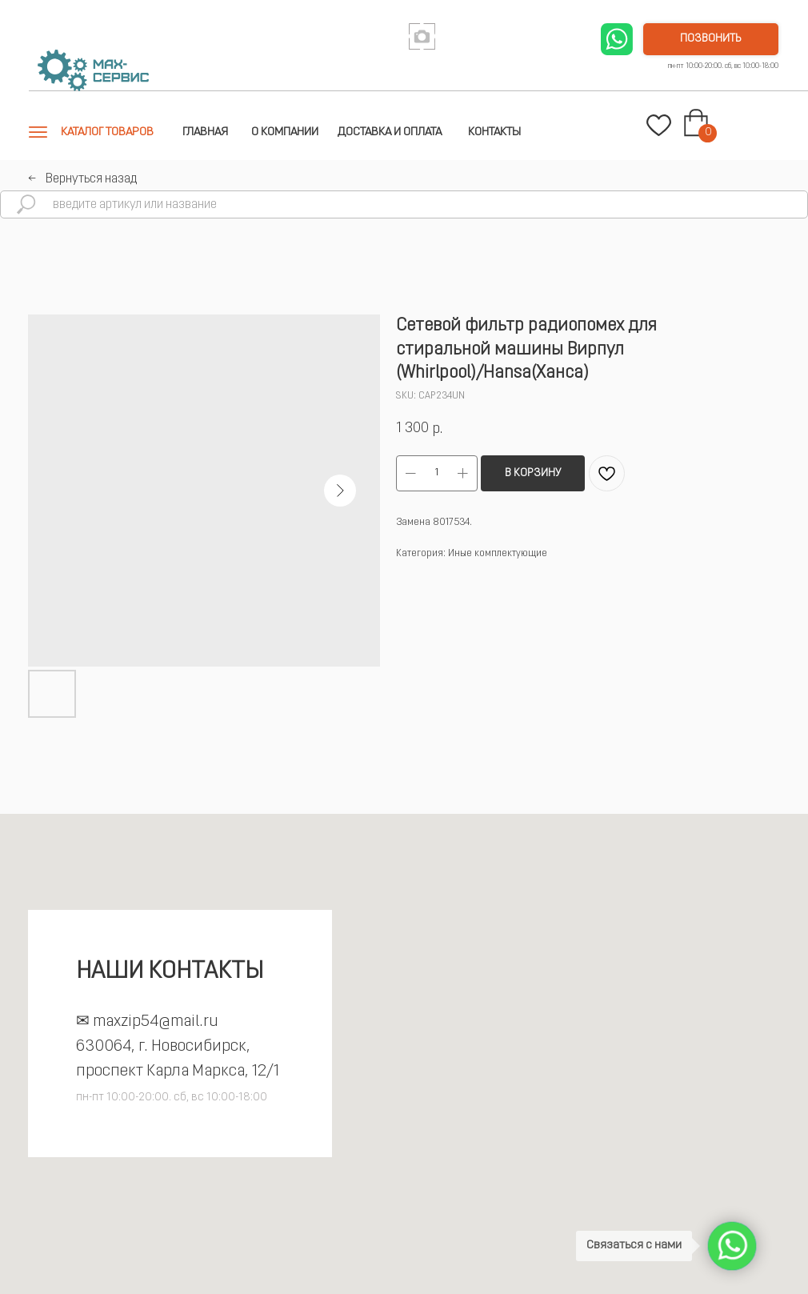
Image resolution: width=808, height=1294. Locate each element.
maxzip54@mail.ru (155, 1022)
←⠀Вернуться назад (82, 179)
